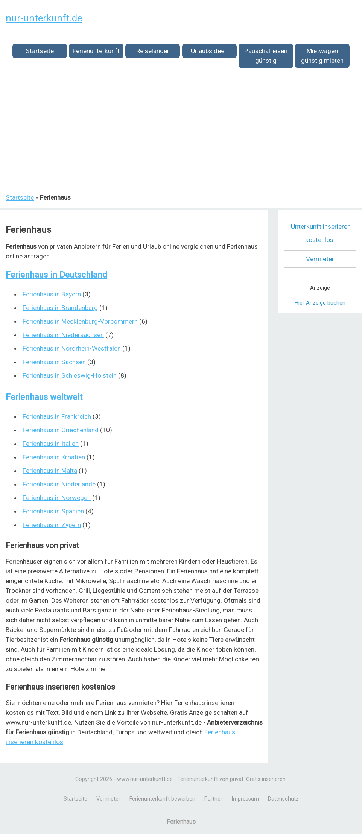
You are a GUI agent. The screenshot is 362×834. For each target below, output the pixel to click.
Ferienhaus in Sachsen (54, 362)
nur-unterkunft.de (44, 18)
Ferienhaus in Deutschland (56, 275)
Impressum (245, 799)
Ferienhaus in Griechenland (61, 430)
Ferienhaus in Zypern (52, 525)
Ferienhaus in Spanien (53, 511)
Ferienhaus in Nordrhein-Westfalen (72, 348)
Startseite (40, 51)
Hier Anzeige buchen (320, 303)
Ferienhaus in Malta (50, 470)
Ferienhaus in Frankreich (57, 416)
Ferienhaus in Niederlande (59, 484)
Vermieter (320, 259)
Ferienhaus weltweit (44, 397)
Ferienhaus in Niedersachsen (63, 335)
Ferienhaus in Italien (51, 443)
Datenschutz (283, 799)
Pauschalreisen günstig (265, 55)
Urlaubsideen (209, 51)
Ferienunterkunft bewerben (162, 799)
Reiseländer (152, 51)
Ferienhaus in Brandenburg (60, 307)
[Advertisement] (181, 135)
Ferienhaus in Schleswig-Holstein (70, 375)
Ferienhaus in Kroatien (54, 457)
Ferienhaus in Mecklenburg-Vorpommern (80, 321)
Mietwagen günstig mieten (322, 55)
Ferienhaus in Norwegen (57, 497)
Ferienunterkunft (96, 51)
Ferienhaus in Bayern (52, 294)
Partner (213, 799)
